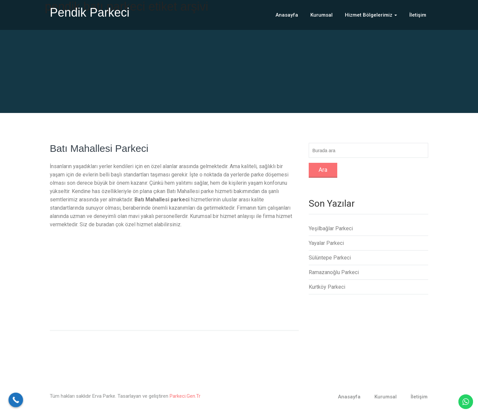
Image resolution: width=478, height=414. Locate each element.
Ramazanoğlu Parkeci (334, 272)
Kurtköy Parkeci (327, 287)
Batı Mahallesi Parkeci (99, 148)
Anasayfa (287, 15)
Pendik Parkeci (89, 12)
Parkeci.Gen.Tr (185, 396)
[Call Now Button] (16, 400)
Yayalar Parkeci (326, 243)
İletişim (417, 15)
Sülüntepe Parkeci (330, 258)
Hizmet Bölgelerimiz (371, 15)
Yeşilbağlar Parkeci (331, 228)
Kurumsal (321, 15)
